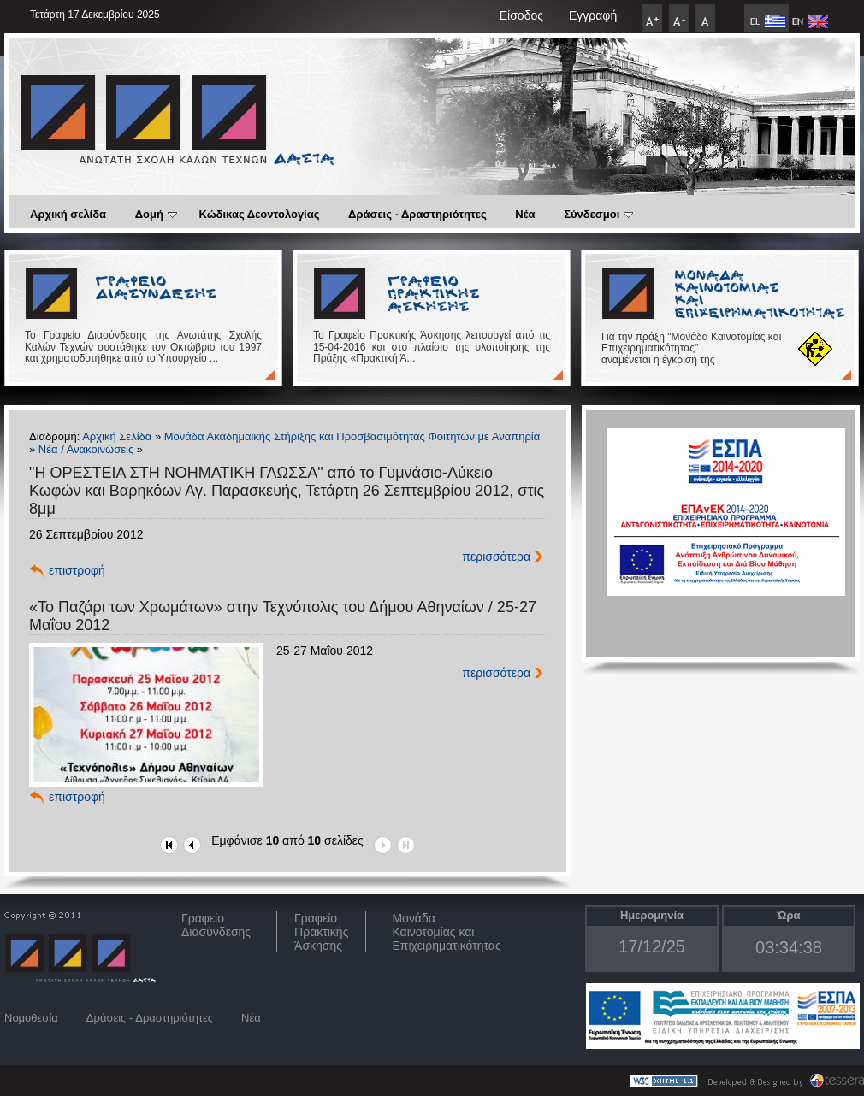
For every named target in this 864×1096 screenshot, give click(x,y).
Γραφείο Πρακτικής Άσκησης (321, 931)
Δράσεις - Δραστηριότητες (417, 214)
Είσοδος (521, 15)
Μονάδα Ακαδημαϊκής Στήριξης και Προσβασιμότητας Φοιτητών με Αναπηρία (352, 436)
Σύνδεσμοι (598, 214)
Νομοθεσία (31, 1017)
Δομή (156, 214)
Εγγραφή (593, 15)
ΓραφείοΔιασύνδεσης (216, 925)
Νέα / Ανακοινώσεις (85, 449)
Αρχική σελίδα (68, 214)
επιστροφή (77, 570)
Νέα (525, 214)
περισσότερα (496, 556)
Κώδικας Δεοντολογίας (259, 214)
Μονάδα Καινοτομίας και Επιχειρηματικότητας (446, 931)
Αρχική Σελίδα (116, 436)
